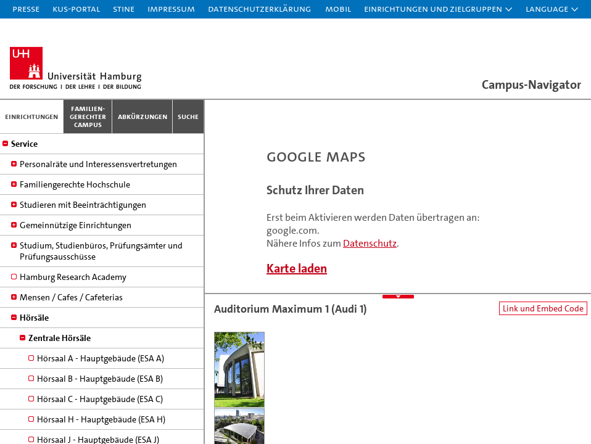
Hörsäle (34, 252)
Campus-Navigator (531, 84)
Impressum (171, 8)
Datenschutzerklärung (259, 8)
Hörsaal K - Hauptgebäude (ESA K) (100, 395)
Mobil (338, 8)
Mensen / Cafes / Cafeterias (71, 232)
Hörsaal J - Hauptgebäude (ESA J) (98, 374)
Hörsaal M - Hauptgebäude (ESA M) (103, 415)
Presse (25, 8)
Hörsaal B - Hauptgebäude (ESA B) (100, 313)
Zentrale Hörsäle (59, 273)
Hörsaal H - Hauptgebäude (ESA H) (101, 354)
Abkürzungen (142, 116)
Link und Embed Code (543, 308)
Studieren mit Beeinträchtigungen (83, 140)
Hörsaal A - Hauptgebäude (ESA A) (100, 293)
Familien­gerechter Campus (88, 116)
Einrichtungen (31, 116)
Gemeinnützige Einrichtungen (75, 160)
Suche (188, 116)
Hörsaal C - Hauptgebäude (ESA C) (100, 334)
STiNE (123, 8)
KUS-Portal (76, 8)
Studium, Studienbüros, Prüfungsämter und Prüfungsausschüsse (101, 186)
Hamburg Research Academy (73, 212)
